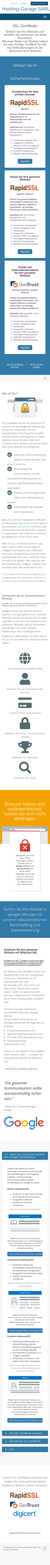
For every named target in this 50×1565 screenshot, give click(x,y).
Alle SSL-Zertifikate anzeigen (15, 365)
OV (19, 526)
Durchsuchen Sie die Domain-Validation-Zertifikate (26, 1254)
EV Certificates (34, 526)
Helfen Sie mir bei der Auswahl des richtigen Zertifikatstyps (24, 1156)
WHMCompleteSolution (30, 1533)
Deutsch (14, 3)
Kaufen (25, 161)
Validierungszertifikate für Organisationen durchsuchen (26, 1330)
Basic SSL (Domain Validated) (17, 519)
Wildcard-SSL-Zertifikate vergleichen (22, 1069)
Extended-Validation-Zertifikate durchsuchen (26, 1420)
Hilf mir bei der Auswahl (36, 365)
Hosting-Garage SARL (26, 9)
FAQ (11, 1449)
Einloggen (23, 3)
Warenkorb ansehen (39, 3)
